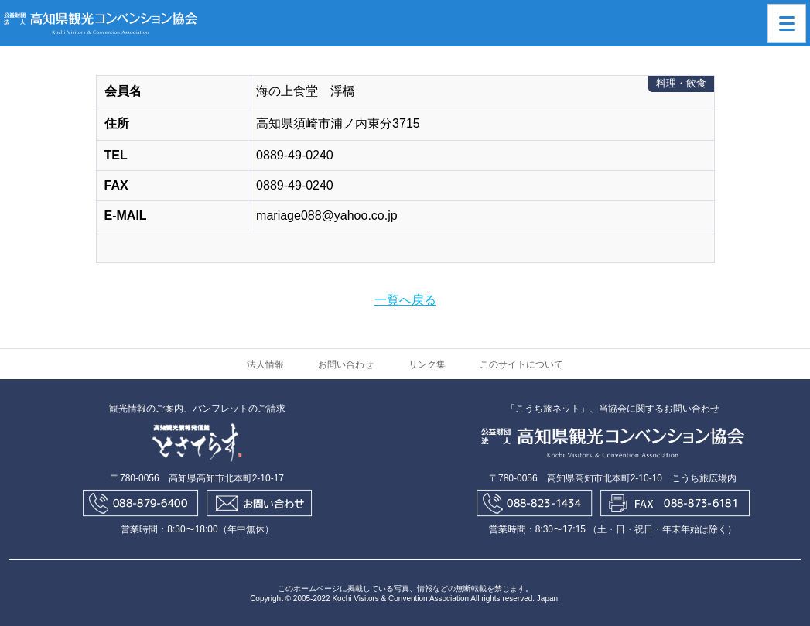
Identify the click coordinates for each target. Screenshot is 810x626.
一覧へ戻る (405, 299)
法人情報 (265, 364)
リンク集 (427, 364)
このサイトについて (521, 364)
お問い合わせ (346, 364)
